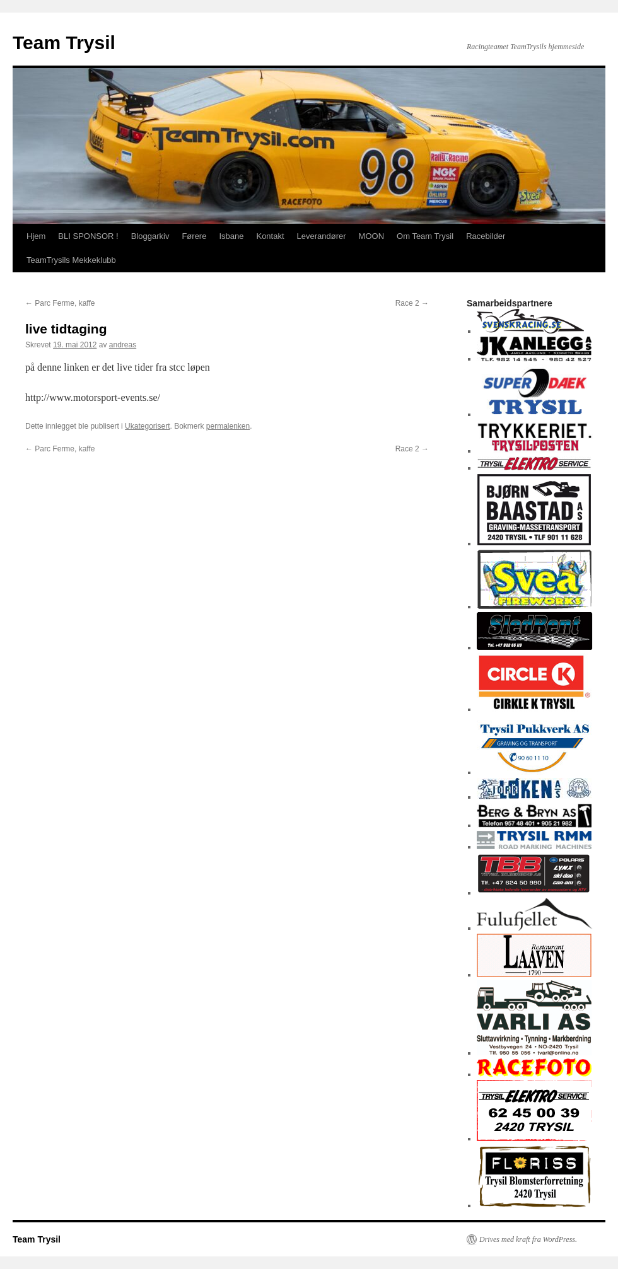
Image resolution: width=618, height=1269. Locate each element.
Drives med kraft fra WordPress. (528, 1239)
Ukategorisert (147, 426)
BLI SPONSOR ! (88, 236)
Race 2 (412, 303)
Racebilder (485, 236)
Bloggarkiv (150, 236)
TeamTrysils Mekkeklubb (71, 260)
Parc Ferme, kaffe (60, 303)
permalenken (228, 426)
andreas (122, 344)
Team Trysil (64, 42)
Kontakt (270, 236)
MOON (371, 236)
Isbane (231, 236)
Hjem (35, 236)
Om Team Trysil (425, 236)
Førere (194, 236)
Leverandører (321, 236)
